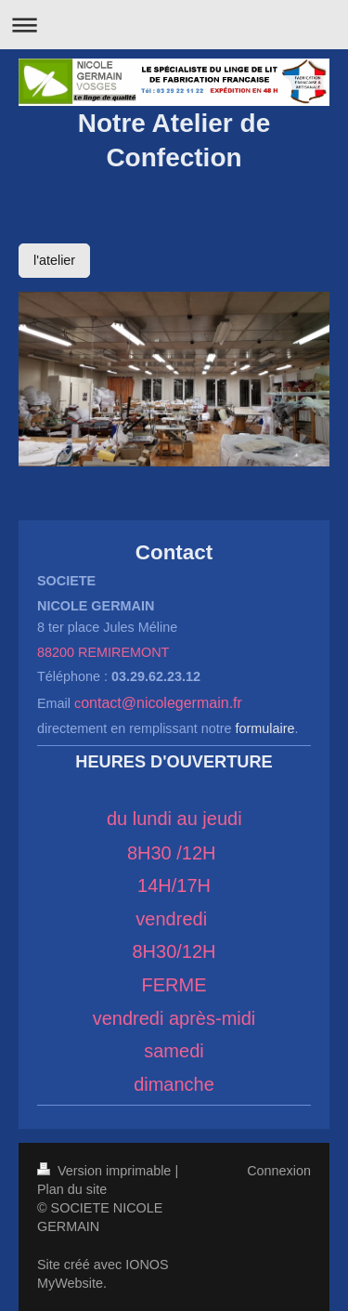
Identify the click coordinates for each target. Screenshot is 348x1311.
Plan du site (72, 1189)
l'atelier (54, 260)
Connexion (279, 1170)
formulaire (265, 728)
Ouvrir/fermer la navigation (174, 25)
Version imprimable (105, 1170)
